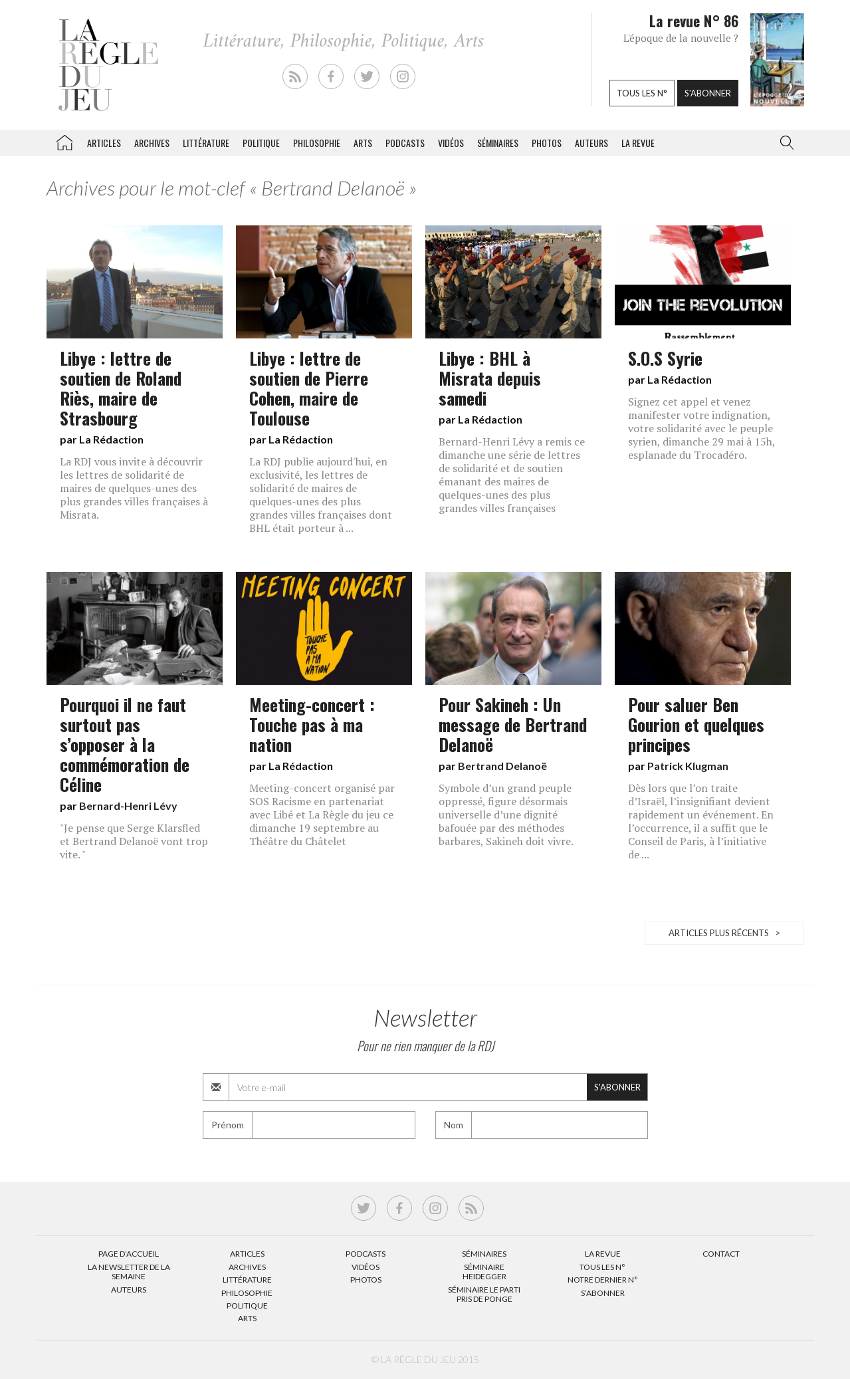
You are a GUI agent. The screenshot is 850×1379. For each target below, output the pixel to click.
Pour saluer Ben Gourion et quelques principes (696, 724)
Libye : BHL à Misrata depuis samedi (490, 377)
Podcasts (405, 143)
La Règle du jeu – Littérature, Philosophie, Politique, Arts (64, 140)
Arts (363, 143)
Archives (151, 143)
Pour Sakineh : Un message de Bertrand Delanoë (513, 724)
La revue (638, 143)
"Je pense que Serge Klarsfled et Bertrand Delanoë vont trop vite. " (134, 841)
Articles (104, 143)
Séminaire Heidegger (484, 1271)
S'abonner (708, 93)
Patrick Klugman (687, 765)
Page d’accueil (128, 1254)
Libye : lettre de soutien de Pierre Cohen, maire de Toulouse (308, 387)
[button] (784, 143)
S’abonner (603, 1293)
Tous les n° (642, 93)
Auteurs (591, 143)
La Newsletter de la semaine (129, 1271)
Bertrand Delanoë (502, 765)
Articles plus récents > (724, 933)
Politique (261, 143)
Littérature (206, 143)
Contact (721, 1254)
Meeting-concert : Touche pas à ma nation (312, 724)
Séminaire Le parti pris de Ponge (484, 1294)
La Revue (603, 1254)
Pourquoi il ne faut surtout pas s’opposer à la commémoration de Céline (124, 744)
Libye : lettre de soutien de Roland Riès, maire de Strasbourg (120, 387)
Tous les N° (602, 1267)
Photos (547, 143)
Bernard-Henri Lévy (128, 805)
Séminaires (497, 143)
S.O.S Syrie (665, 357)
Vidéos (451, 143)
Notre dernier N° (603, 1280)
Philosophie (316, 143)
